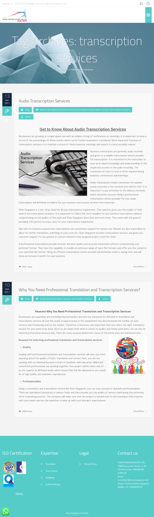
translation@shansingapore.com (51, 3)
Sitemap (19, 493)
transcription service (99, 109)
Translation (51, 464)
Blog (27, 109)
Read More (140, 266)
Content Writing (53, 484)
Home (65, 69)
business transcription (78, 109)
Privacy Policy (90, 464)
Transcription (52, 470)
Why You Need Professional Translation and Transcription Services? (79, 290)
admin (28, 116)
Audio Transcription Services (44, 101)
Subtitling (50, 477)
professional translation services (55, 298)
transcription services (120, 109)
